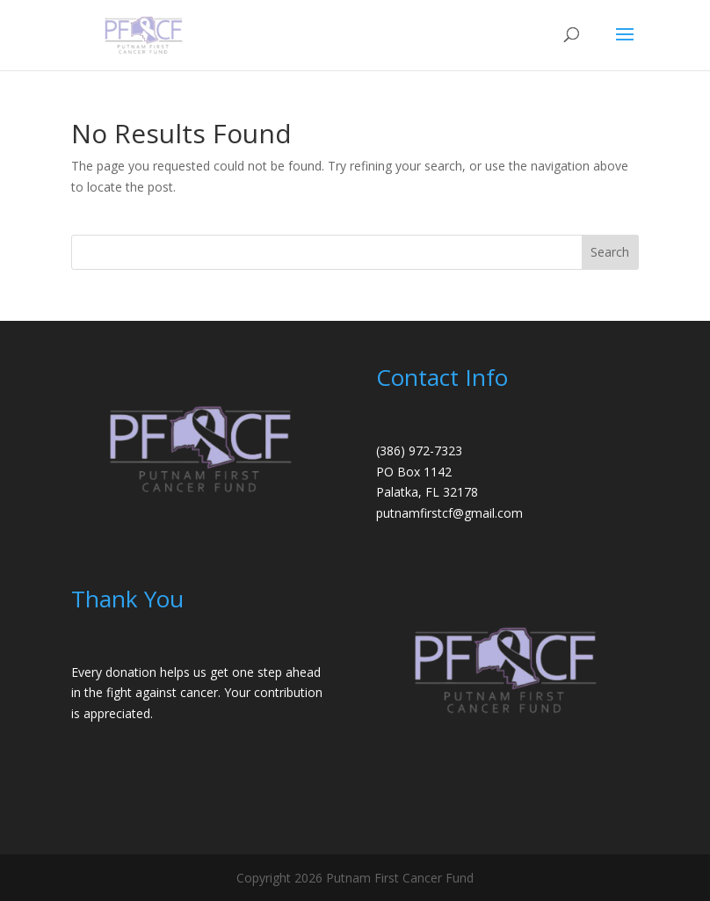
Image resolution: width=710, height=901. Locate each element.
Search (609, 251)
